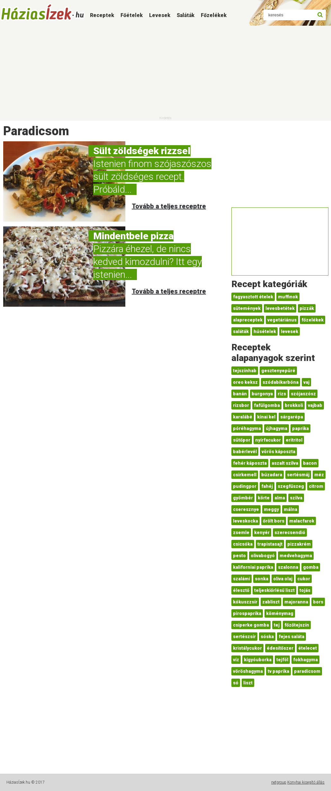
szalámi (241, 578)
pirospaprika (247, 613)
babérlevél (245, 451)
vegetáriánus (282, 319)
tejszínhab (244, 370)
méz (319, 474)
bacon (310, 463)
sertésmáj (298, 474)
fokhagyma (305, 659)
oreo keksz (245, 382)
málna (290, 509)
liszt (248, 682)
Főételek (132, 15)
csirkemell (244, 474)
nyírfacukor (268, 440)
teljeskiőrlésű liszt (274, 590)
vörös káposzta (278, 451)
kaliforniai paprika (253, 567)
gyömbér (243, 497)
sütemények (247, 308)
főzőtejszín (296, 625)
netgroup (278, 782)
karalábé (242, 416)
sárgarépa (291, 416)
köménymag (279, 613)
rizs (282, 393)
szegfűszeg (291, 486)
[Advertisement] (165, 71)
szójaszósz (303, 393)
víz (236, 659)
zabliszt (271, 601)
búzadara (271, 474)
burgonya (262, 393)
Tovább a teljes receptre (169, 206)
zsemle (241, 532)
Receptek (102, 15)
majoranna (296, 601)
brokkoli (294, 405)
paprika (300, 428)
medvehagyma (296, 555)
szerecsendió (289, 532)
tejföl (282, 659)
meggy (271, 509)
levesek (289, 331)
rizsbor (241, 405)
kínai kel (266, 416)
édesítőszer (280, 648)
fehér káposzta (250, 463)
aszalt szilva (285, 463)
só (235, 682)
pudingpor (244, 486)
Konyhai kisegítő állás (306, 782)
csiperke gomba (251, 625)
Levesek (159, 15)
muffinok (288, 296)
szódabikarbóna (281, 382)
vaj (306, 382)
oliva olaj (282, 578)
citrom (316, 486)
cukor (303, 578)
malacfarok (301, 520)
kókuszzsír (245, 601)
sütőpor (241, 440)
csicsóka (243, 544)
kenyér (262, 532)
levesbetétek (280, 308)
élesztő (241, 590)
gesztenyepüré (278, 370)
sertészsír (244, 636)
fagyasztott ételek (253, 296)
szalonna (288, 567)
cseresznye (246, 509)
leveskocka (245, 520)
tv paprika (278, 671)
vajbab (315, 405)
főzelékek (312, 319)
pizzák (307, 308)
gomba (310, 567)
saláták (241, 331)
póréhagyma (247, 428)
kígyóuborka (258, 659)
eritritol (294, 440)
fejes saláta (291, 636)
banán (240, 393)
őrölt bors (273, 520)
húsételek (265, 331)
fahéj (267, 486)
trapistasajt (269, 544)
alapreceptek (248, 319)
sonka (261, 578)
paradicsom (307, 671)
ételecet (307, 648)
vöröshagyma (248, 671)
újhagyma (276, 428)
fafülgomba (267, 405)
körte (264, 497)
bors (318, 601)
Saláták (185, 15)
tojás (305, 590)
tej (277, 625)
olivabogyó (263, 555)
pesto (239, 555)
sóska (267, 636)
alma (279, 497)
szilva (296, 497)
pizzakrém (299, 544)
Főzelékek (214, 15)
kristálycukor (247, 648)
